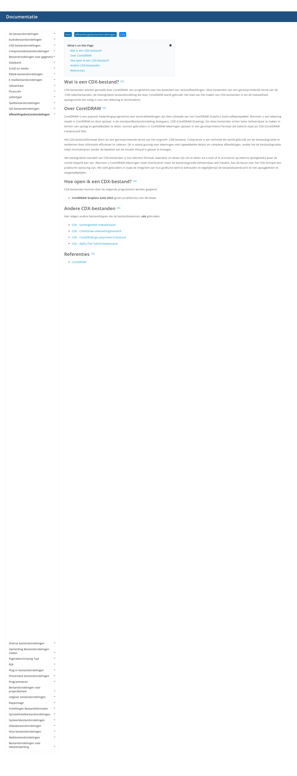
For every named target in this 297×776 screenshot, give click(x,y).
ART (15, 166)
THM (16, 603)
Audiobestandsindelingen (32, 39)
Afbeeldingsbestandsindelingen (32, 114)
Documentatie (22, 16)
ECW (15, 310)
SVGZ (16, 591)
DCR (15, 269)
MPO (16, 471)
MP (15, 465)
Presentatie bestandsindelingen (32, 676)
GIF (15, 356)
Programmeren (32, 682)
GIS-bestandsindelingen (32, 108)
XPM (15, 632)
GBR (15, 350)
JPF (14, 430)
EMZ (15, 321)
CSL (15, 246)
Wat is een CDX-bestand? (86, 50)
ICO (15, 384)
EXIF (15, 327)
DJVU (16, 298)
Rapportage (32, 703)
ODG (16, 482)
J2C (15, 396)
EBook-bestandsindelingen (32, 74)
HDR (15, 361)
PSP (15, 551)
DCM (16, 264)
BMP (15, 195)
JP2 (14, 413)
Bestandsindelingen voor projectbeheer (32, 689)
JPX (14, 442)
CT (14, 252)
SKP (15, 586)
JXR (15, 453)
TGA (15, 597)
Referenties (77, 70)
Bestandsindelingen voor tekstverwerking (32, 745)
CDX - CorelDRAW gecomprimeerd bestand (99, 237)
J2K (15, 402)
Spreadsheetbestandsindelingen (32, 714)
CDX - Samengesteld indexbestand (94, 225)
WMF (16, 620)
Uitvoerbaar (32, 85)
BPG (15, 200)
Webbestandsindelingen (32, 737)
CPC (15, 229)
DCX (15, 275)
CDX (15, 212)
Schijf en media (32, 68)
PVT (15, 563)
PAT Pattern (20, 499)
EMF (15, 315)
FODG (16, 344)
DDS (15, 281)
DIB (15, 287)
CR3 (15, 241)
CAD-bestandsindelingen (32, 45)
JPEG (15, 425)
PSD (15, 545)
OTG (15, 488)
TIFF (15, 609)
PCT (15, 505)
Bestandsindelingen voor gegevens (32, 57)
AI (14, 149)
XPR (15, 637)
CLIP (15, 218)
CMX (15, 223)
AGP (15, 143)
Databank (32, 62)
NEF (15, 476)
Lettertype (32, 97)
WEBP (16, 614)
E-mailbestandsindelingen (32, 80)
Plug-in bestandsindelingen (32, 670)
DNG (16, 304)
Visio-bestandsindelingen (32, 731)
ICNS (16, 379)
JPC (15, 419)
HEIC (16, 367)
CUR (15, 258)
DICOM (17, 292)
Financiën (32, 91)
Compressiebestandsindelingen (32, 51)
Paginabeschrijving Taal (32, 658)
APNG (16, 160)
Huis (68, 34)
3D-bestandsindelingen (32, 34)
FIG (15, 333)
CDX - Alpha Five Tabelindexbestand (95, 243)
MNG (16, 459)
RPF (15, 580)
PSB (15, 540)
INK (15, 390)
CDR (15, 206)
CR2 (15, 235)
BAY (15, 183)
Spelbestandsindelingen (32, 103)
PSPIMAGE (19, 557)
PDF (32, 664)
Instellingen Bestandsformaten (32, 708)
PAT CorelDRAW (23, 494)
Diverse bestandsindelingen (32, 643)
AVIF (15, 177)
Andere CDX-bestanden (85, 65)
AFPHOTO (19, 126)
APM (15, 154)
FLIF (15, 338)
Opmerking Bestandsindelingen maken (32, 651)
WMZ (16, 626)
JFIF (15, 407)
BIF (14, 189)
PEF (15, 517)
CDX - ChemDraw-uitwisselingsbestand (96, 231)
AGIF (15, 137)
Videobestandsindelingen (32, 726)
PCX (15, 511)
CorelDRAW (79, 262)
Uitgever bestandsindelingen (32, 697)
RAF (15, 568)
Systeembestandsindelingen (32, 720)
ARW (16, 172)
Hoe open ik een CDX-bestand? (89, 60)
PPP (15, 534)
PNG (15, 528)
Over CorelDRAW (80, 55)
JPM (15, 436)
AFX (15, 131)
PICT (15, 522)
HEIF (15, 373)
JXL (14, 448)
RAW (16, 574)
